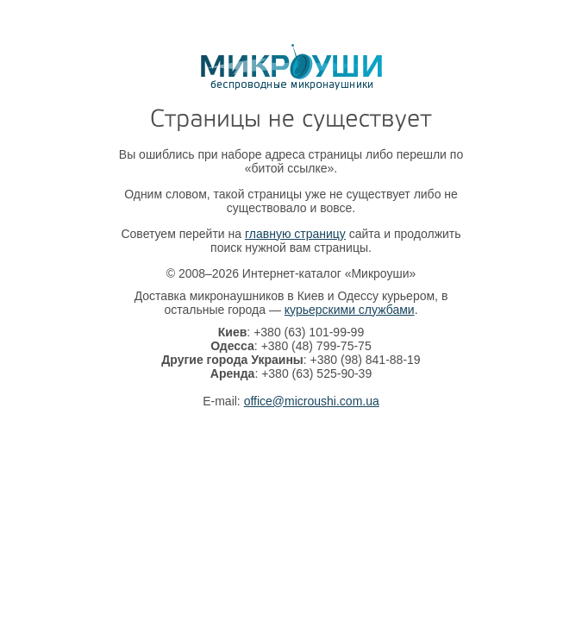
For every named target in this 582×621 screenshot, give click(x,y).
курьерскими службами (350, 310)
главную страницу (295, 234)
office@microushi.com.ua (311, 401)
